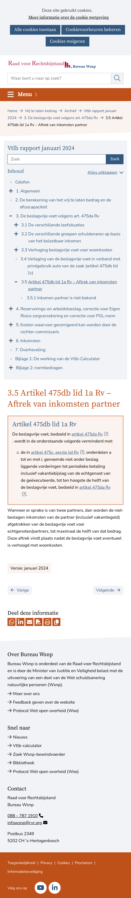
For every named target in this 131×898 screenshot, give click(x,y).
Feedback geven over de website (44, 702)
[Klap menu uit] (10, 190)
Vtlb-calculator (27, 745)
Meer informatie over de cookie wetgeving (68, 17)
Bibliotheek (23, 763)
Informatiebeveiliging (25, 871)
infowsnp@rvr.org (27, 823)
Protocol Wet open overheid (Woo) (46, 711)
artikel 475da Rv (90, 434)
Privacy (46, 862)
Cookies (63, 862)
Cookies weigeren (67, 41)
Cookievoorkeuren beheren (93, 29)
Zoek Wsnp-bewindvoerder (39, 754)
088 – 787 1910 (25, 816)
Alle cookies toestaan (35, 29)
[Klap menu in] (10, 215)
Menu (28, 94)
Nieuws (20, 737)
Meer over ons (26, 694)
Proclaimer (83, 862)
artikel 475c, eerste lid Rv (57, 452)
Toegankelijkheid (21, 862)
